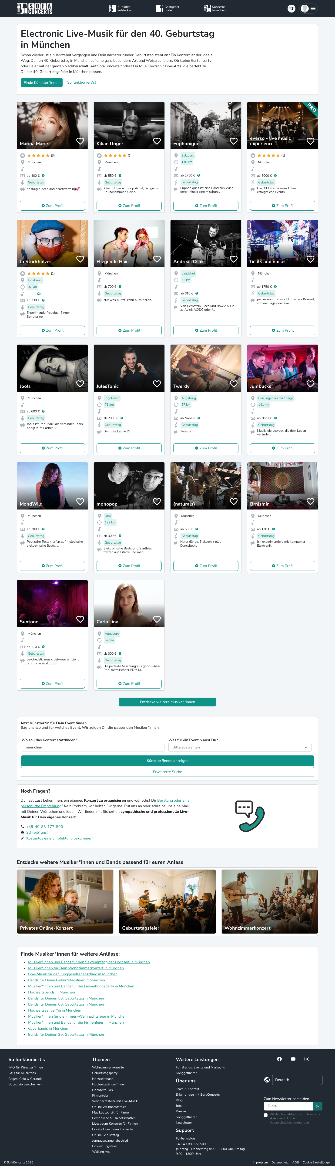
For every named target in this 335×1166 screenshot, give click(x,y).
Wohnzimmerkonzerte (108, 1067)
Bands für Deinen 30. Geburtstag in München (66, 1034)
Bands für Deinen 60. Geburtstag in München (66, 1004)
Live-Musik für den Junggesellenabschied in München (72, 974)
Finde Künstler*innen (42, 82)
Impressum (260, 1162)
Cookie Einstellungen (317, 1162)
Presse (181, 1111)
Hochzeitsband (103, 1079)
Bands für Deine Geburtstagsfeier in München (66, 980)
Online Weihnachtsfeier (109, 1107)
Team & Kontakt (187, 1089)
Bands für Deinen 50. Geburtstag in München (66, 998)
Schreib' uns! (37, 832)
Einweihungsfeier (104, 1146)
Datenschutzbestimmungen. (289, 1122)
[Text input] (288, 1106)
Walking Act (101, 1152)
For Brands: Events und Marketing (200, 1067)
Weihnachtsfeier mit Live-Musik (115, 1101)
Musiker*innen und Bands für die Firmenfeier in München (76, 1022)
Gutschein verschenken (25, 1084)
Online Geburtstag (105, 1135)
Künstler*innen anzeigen (167, 760)
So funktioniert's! (81, 82)
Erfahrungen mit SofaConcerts (198, 1094)
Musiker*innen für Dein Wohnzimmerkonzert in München (76, 968)
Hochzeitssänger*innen (109, 1084)
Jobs (179, 1106)
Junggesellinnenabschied (110, 1140)
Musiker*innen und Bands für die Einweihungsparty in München (81, 986)
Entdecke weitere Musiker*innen (167, 702)
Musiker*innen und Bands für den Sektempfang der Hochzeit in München (89, 962)
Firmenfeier (100, 1095)
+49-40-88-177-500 (44, 826)
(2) (39, 293)
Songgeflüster (186, 1073)
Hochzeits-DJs (102, 1090)
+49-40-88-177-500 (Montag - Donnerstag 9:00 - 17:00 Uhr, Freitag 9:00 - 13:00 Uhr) (210, 1149)
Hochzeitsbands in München (51, 992)
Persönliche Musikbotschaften (114, 1118)
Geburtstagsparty (104, 1073)
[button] (308, 8)
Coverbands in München (48, 1028)
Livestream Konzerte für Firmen (115, 1123)
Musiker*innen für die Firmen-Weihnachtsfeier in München (77, 1016)
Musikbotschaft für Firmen (111, 1112)
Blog (179, 1100)
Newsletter (184, 1122)
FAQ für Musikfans (22, 1073)
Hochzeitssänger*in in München (54, 1010)
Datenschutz (279, 1162)
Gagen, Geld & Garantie (25, 1079)
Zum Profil (55, 205)
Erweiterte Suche (167, 771)
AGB (295, 1162)
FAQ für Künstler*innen (25, 1067)
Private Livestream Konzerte (112, 1129)
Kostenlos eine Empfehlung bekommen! (59, 838)
